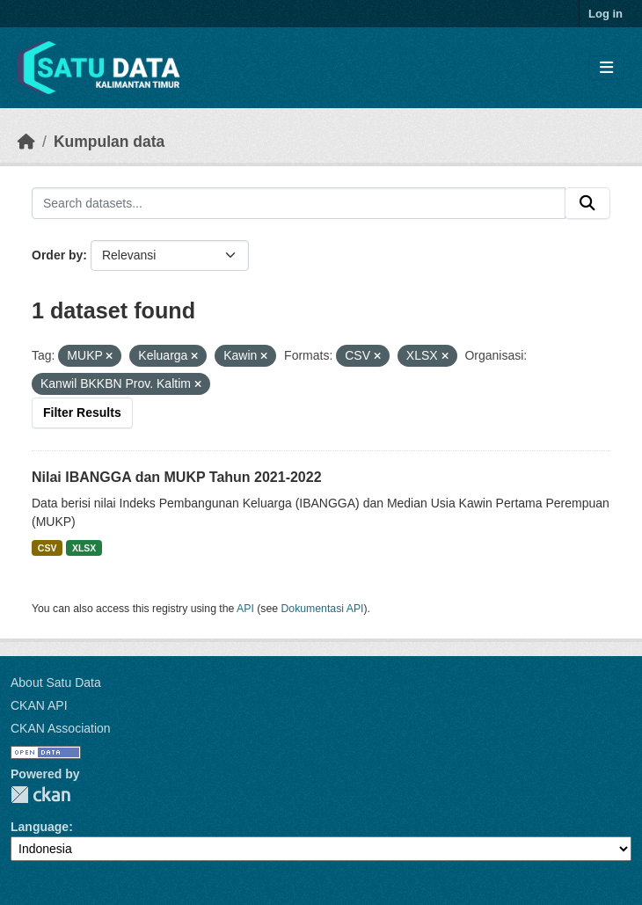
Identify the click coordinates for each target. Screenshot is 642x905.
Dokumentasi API (322, 608)
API (245, 608)
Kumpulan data (109, 141)
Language (40, 827)
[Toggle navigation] (606, 68)
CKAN (40, 794)
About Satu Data (56, 682)
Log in (605, 13)
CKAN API (39, 705)
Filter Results (82, 412)
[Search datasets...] (298, 203)
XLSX (84, 548)
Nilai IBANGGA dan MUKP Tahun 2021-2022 (177, 477)
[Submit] (587, 203)
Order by (57, 255)
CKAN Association (61, 728)
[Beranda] (26, 141)
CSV (47, 548)
